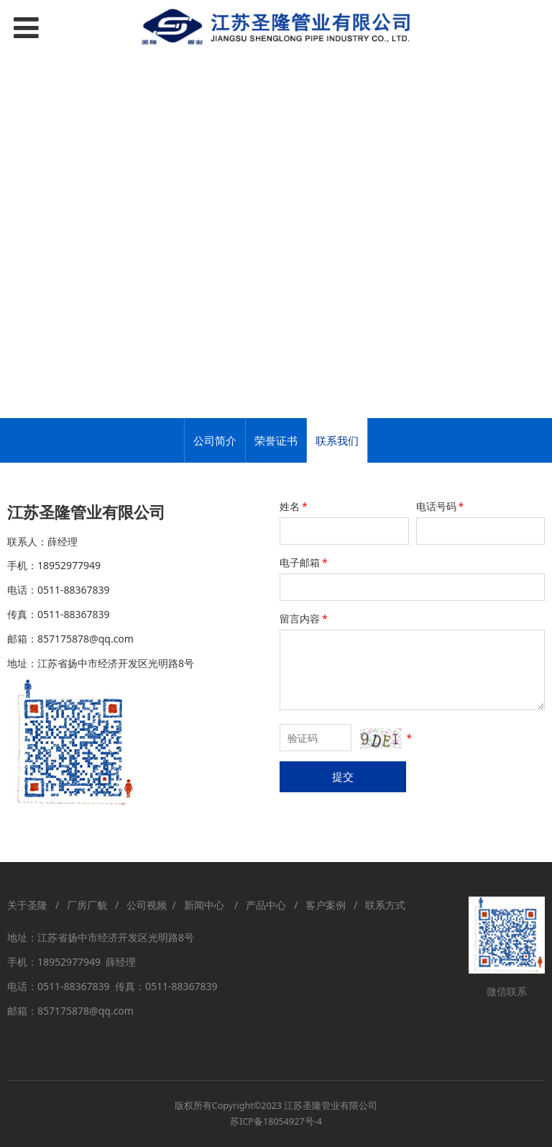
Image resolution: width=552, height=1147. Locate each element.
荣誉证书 (276, 440)
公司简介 (214, 440)
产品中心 (266, 905)
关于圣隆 (27, 905)
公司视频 (146, 905)
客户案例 (325, 905)
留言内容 (305, 618)
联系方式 (385, 905)
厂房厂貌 (87, 905)
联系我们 (337, 440)
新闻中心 (206, 905)
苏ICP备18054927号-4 (276, 1121)
